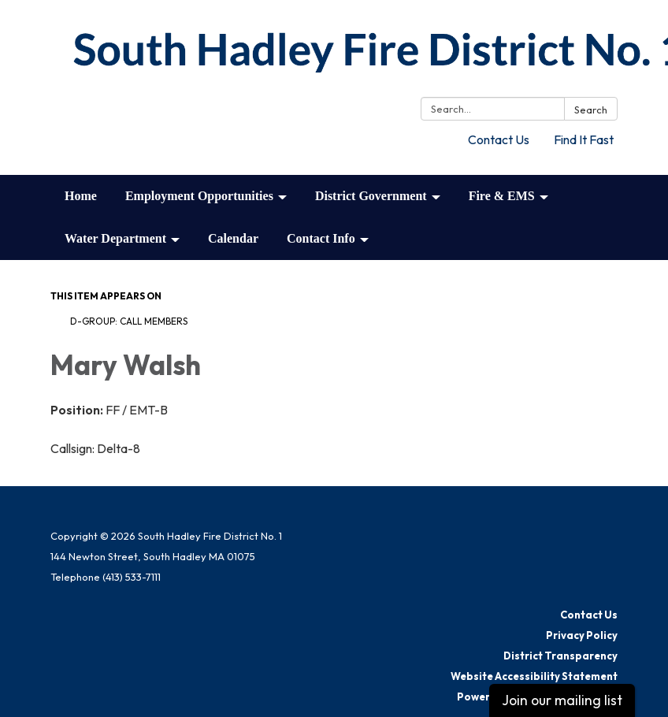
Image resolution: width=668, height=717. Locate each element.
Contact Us (498, 139)
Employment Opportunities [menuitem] (199, 195)
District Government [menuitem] (371, 195)
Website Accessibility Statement (534, 676)
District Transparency (560, 655)
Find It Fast (584, 139)
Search (590, 109)
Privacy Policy (582, 635)
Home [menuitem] (81, 195)
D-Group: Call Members (128, 321)
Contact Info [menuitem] (321, 238)
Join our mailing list (562, 700)
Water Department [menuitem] (115, 238)
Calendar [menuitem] (233, 238)
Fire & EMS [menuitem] (502, 195)
